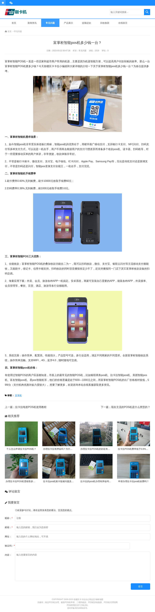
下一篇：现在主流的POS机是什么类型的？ (125, 407)
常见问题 (50, 23)
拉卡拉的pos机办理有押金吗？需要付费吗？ (102, 481)
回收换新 (104, 23)
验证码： (10, 545)
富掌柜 (18, 395)
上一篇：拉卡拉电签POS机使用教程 (25, 407)
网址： (8, 536)
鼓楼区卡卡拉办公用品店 (84, 599)
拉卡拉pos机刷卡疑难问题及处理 (59, 481)
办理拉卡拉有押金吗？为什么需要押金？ (63, 449)
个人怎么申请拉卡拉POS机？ (21, 449)
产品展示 (68, 23)
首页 (14, 23)
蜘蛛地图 (99, 599)
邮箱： (8, 527)
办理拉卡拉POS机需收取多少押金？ (24, 481)
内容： (8, 555)
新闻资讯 (32, 23)
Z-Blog (84, 605)
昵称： (8, 518)
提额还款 (86, 23)
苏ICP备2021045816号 (77, 608)
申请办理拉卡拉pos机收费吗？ (133, 481)
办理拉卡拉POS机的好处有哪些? (97, 449)
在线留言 (122, 23)
